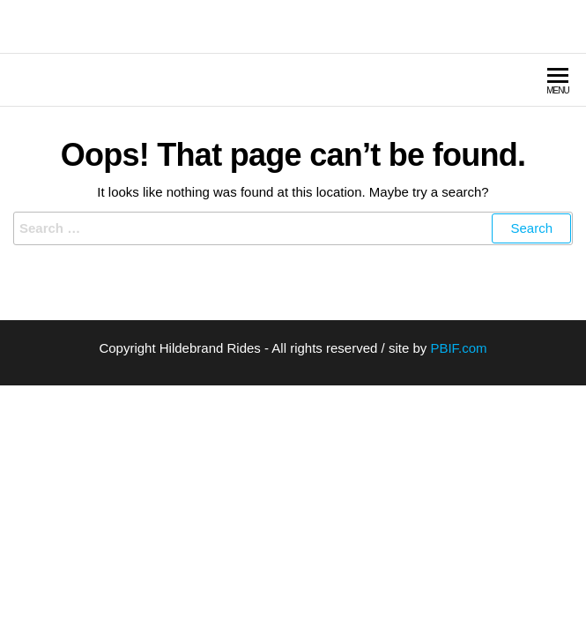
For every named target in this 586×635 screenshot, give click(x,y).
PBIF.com (458, 347)
